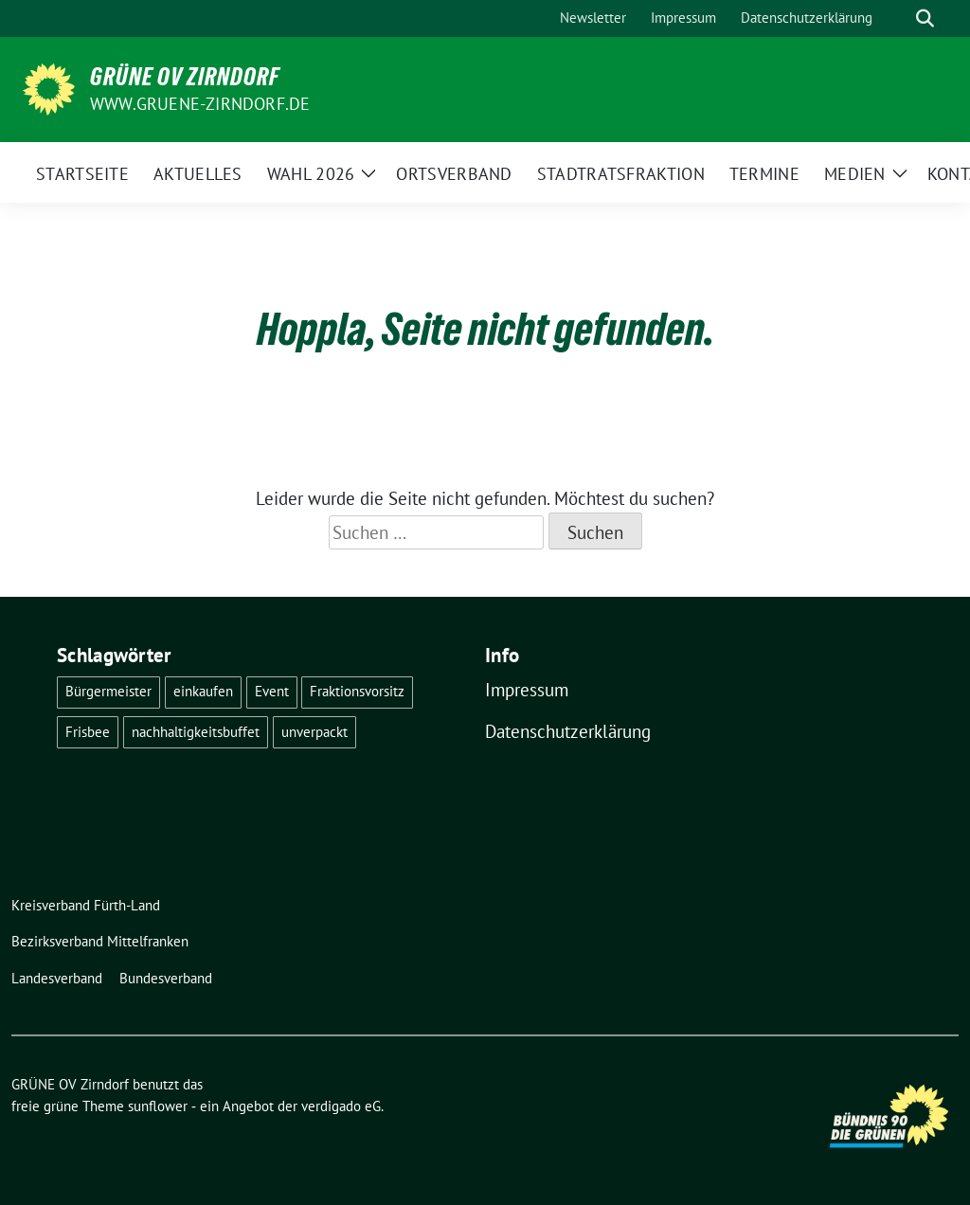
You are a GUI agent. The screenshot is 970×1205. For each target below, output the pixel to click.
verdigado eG (341, 1106)
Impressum (526, 689)
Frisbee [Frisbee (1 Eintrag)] (87, 732)
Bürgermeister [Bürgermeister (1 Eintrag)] (108, 691)
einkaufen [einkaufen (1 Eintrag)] (203, 691)
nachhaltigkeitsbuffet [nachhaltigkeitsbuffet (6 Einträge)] (196, 732)
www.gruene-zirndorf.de (200, 104)
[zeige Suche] (925, 18)
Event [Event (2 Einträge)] (272, 691)
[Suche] (898, 18)
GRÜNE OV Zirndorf (184, 77)
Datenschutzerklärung (568, 731)
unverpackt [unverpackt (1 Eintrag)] (314, 732)
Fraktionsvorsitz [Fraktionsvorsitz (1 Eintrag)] (357, 691)
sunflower (158, 1106)
